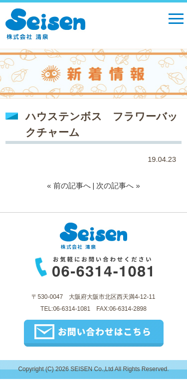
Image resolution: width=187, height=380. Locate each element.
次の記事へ (115, 186)
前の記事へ (72, 186)
